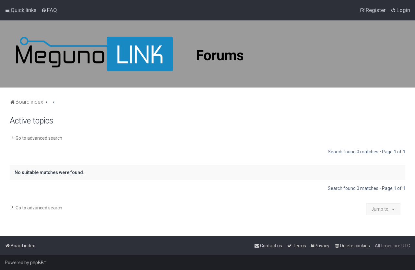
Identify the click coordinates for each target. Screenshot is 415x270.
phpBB (37, 262)
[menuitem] (49, 10)
